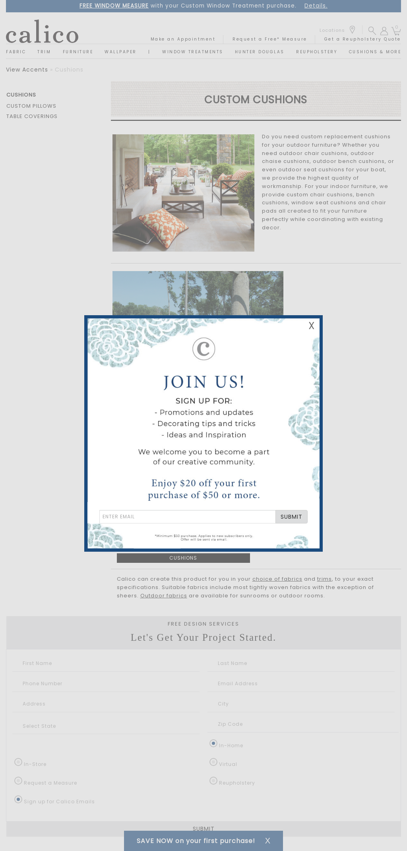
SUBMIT (291, 517)
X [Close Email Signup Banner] (311, 326)
